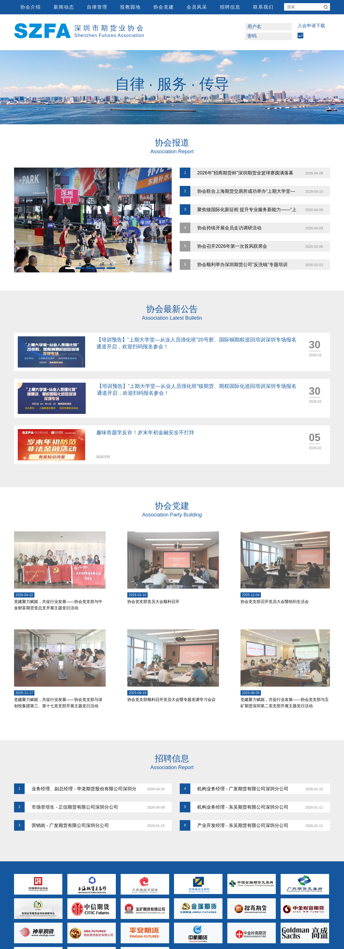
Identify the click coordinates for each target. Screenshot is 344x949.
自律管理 (97, 7)
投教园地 (130, 7)
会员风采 (197, 7)
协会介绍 (30, 7)
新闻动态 (64, 7)
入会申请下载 (311, 25)
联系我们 (263, 7)
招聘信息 (230, 7)
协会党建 (163, 7)
